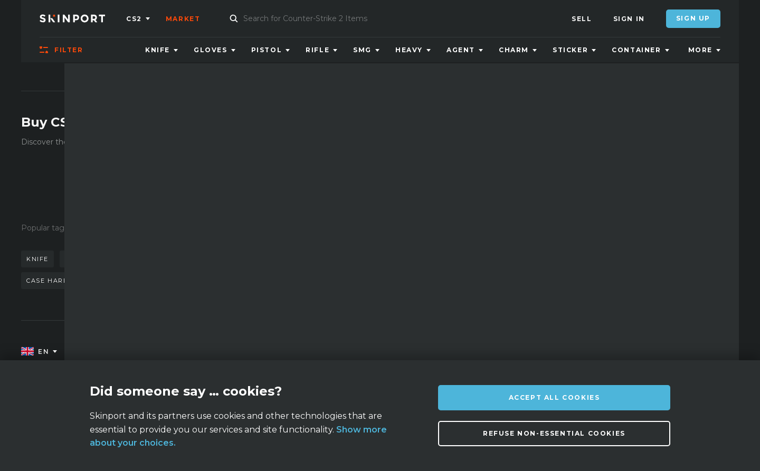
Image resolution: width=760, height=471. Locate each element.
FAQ (219, 352)
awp (179, 259)
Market (183, 19)
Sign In (629, 19)
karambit (84, 259)
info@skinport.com (683, 349)
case (205, 280)
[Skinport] (83, 18)
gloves (277, 259)
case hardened (57, 280)
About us (131, 352)
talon (168, 280)
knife (37, 259)
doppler (137, 259)
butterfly (225, 259)
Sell (582, 19)
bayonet (121, 280)
